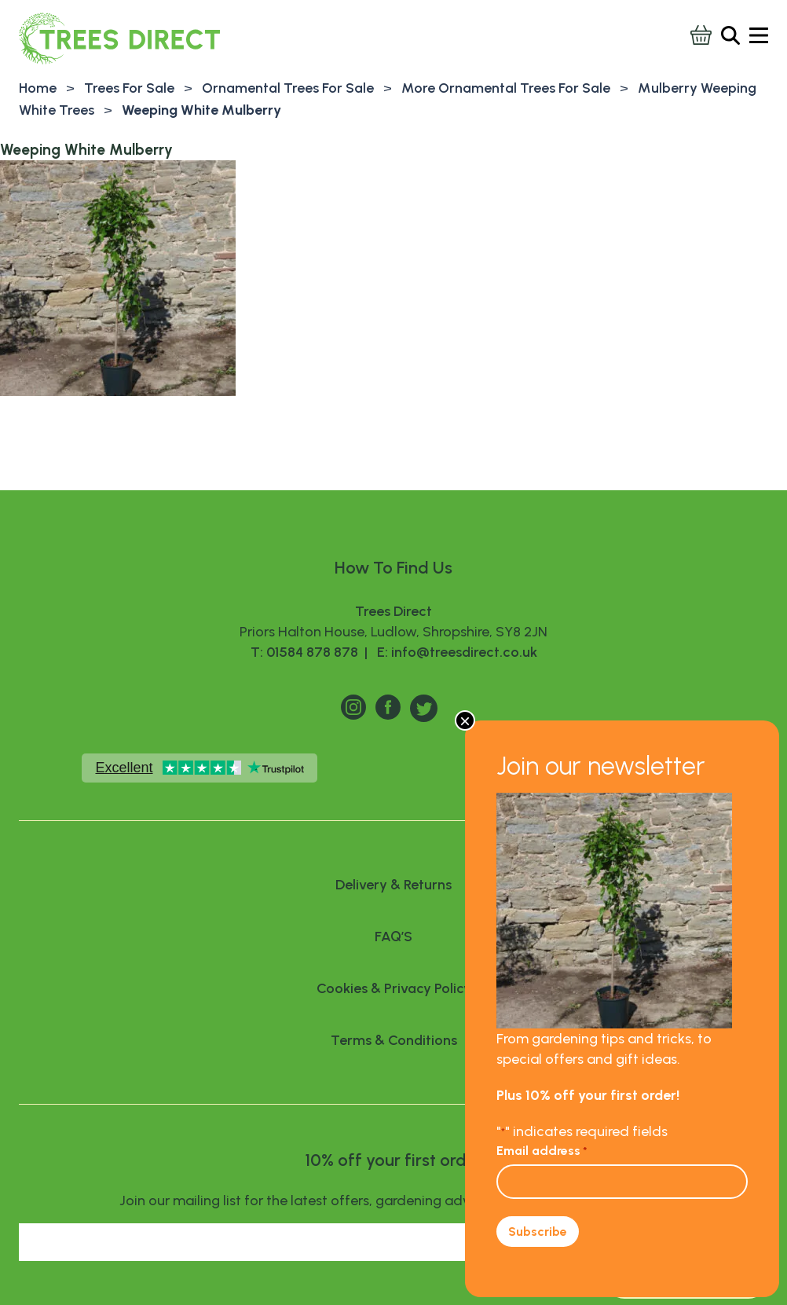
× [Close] (464, 720)
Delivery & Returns (393, 884)
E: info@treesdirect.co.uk (454, 652)
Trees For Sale (129, 88)
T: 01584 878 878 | (311, 652)
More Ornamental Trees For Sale (505, 88)
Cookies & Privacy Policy (394, 988)
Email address (542, 1150)
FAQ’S (393, 936)
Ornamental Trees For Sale (288, 88)
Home (38, 88)
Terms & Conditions (394, 1040)
